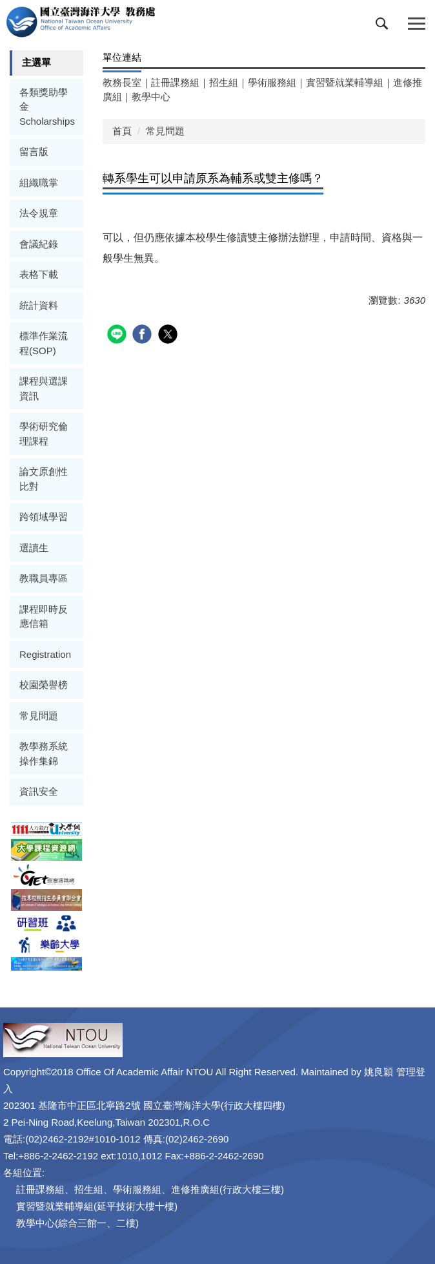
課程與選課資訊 (43, 388)
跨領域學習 (43, 516)
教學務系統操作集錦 (43, 753)
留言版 (33, 151)
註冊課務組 (175, 82)
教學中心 (151, 96)
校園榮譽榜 (43, 684)
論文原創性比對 (43, 479)
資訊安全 (38, 791)
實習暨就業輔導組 (344, 82)
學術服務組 (272, 82)
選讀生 (33, 547)
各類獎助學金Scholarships (47, 107)
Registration (45, 654)
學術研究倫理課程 (43, 434)
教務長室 (122, 82)
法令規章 (38, 212)
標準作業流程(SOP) (43, 343)
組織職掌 (38, 182)
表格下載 (38, 274)
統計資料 (38, 305)
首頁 (122, 130)
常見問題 (38, 715)
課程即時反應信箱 (43, 616)
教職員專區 (43, 578)
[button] (385, 26)
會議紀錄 (38, 243)
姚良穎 (378, 1071)
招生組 (223, 82)
